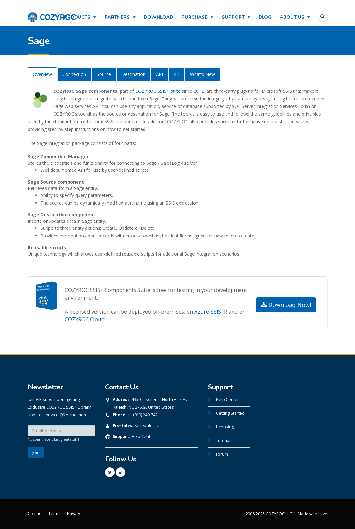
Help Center (142, 436)
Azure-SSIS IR (210, 311)
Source (104, 74)
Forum (222, 454)
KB (177, 74)
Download (158, 17)
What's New (202, 74)
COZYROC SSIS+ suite (158, 91)
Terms (54, 513)
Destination (133, 74)
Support (236, 17)
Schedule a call (148, 425)
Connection (74, 74)
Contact (35, 513)
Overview (42, 74)
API (159, 74)
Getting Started (230, 413)
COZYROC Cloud (85, 319)
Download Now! (286, 304)
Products (80, 17)
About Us (295, 17)
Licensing (225, 427)
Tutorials (224, 440)
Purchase (197, 17)
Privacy (73, 513)
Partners (120, 17)
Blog (265, 17)
